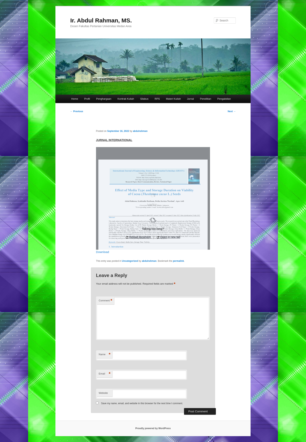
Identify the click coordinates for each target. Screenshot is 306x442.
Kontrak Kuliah (125, 98)
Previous (76, 111)
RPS (157, 98)
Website (103, 392)
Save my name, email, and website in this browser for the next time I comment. (142, 403)
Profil (87, 98)
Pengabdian (224, 98)
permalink (178, 261)
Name (104, 354)
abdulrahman (140, 131)
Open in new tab (168, 237)
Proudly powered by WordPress (153, 428)
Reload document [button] (138, 237)
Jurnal (190, 98)
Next (232, 111)
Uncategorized (130, 261)
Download (102, 252)
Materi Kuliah (173, 98)
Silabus (144, 98)
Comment (105, 301)
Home (74, 98)
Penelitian (205, 98)
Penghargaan (103, 98)
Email (104, 374)
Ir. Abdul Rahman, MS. (101, 20)
